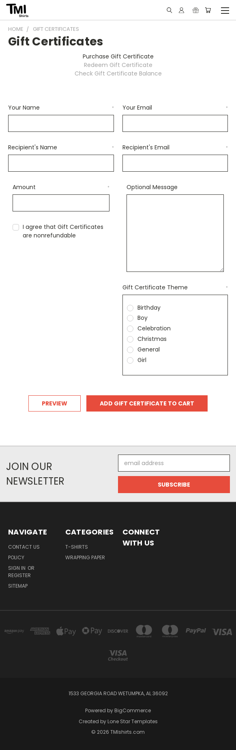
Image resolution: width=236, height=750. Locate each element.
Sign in (17, 568)
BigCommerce (132, 710)
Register (19, 575)
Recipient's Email (175, 147)
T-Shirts (76, 546)
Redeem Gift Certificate (118, 65)
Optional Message (152, 187)
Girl (141, 360)
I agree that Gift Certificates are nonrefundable (63, 231)
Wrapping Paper (85, 557)
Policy (16, 557)
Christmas (152, 339)
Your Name (61, 107)
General (148, 349)
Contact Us (24, 546)
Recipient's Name (61, 147)
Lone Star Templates (132, 721)
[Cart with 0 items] (208, 10)
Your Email (175, 107)
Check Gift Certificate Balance (118, 73)
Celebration (154, 328)
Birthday (149, 308)
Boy (142, 318)
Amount (61, 187)
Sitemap (18, 585)
